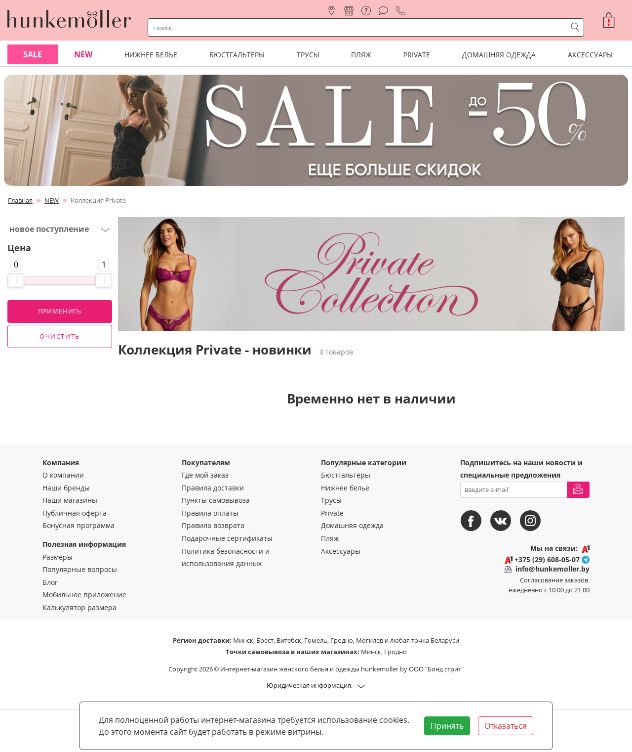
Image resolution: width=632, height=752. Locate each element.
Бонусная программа (78, 525)
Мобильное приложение (84, 594)
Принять (447, 725)
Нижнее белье (345, 487)
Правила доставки (213, 487)
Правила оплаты (210, 513)
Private (332, 513)
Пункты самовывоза (216, 500)
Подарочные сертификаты (227, 538)
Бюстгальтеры (345, 475)
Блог (50, 582)
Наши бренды (66, 487)
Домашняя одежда (352, 525)
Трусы (331, 500)
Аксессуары (340, 551)
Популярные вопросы (79, 569)
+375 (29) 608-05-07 (547, 559)
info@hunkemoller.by (552, 569)
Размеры (57, 557)
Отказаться (505, 725)
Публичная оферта (74, 513)
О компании (63, 475)
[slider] (15, 280)
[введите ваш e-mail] (513, 490)
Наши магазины (69, 500)
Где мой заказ (205, 475)
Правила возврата (213, 525)
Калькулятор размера (79, 607)
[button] (613, 20)
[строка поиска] (359, 28)
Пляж (330, 538)
